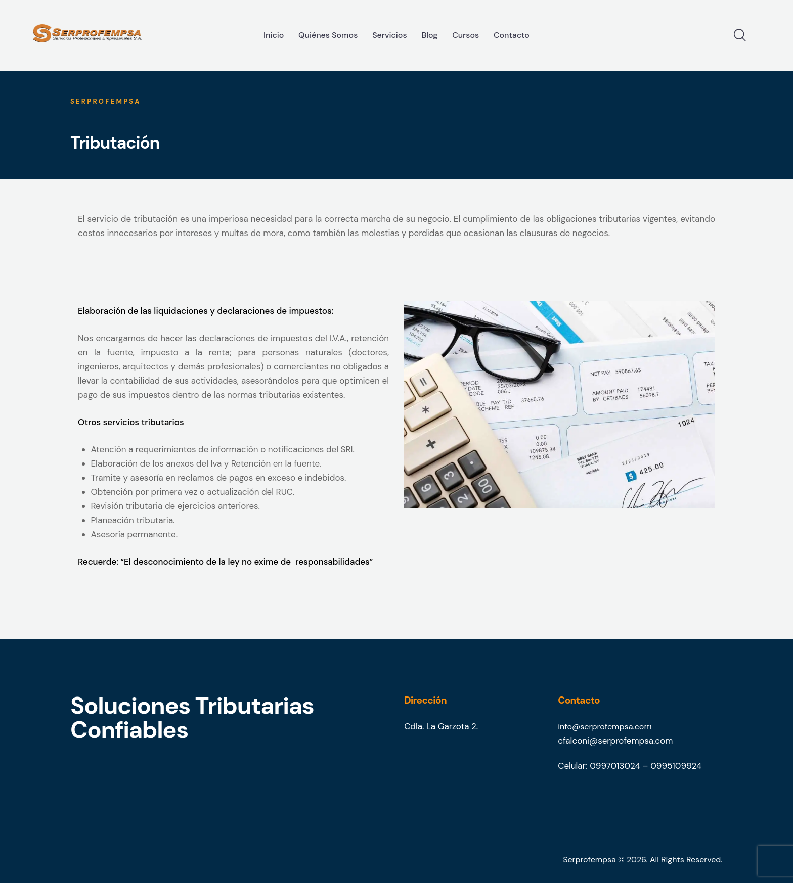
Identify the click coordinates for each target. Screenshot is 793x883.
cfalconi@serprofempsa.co (611, 740)
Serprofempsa (589, 859)
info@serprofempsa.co (603, 726)
